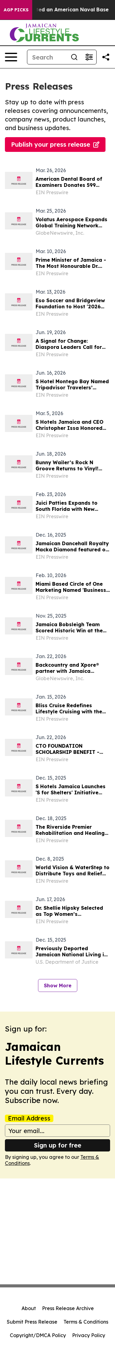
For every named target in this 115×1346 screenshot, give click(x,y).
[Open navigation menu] (11, 57)
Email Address (29, 1118)
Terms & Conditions (85, 1322)
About (28, 1308)
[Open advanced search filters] (89, 57)
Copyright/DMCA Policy (38, 1335)
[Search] (47, 57)
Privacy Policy (88, 1335)
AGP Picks (16, 10)
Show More (57, 985)
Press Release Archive (68, 1308)
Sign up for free (57, 1145)
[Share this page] (106, 57)
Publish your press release (55, 144)
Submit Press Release (32, 1322)
